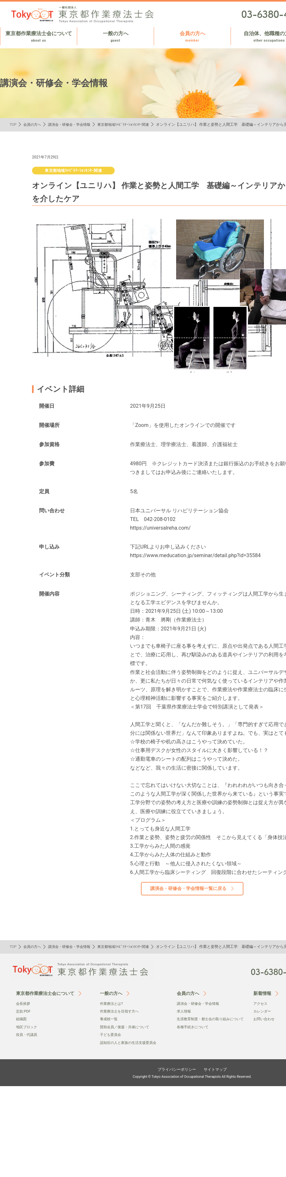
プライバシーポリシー (174, 1069)
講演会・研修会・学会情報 (73, 124)
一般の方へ (115, 36)
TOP (13, 124)
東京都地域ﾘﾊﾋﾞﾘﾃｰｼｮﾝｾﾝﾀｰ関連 (130, 124)
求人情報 (184, 1011)
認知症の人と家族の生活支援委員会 (130, 1042)
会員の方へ (192, 36)
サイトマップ (218, 1069)
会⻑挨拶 (23, 1003)
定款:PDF (24, 1011)
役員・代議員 (27, 1034)
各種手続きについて (194, 1033)
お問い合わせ (264, 1019)
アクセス (261, 1003)
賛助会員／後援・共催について (127, 1027)
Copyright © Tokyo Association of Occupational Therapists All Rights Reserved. (192, 1076)
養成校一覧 (109, 1019)
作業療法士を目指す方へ (121, 1011)
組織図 (22, 1019)
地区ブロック (27, 1027)
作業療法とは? (112, 1003)
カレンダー (263, 1011)
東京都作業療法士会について (38, 36)
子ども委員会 (111, 1034)
